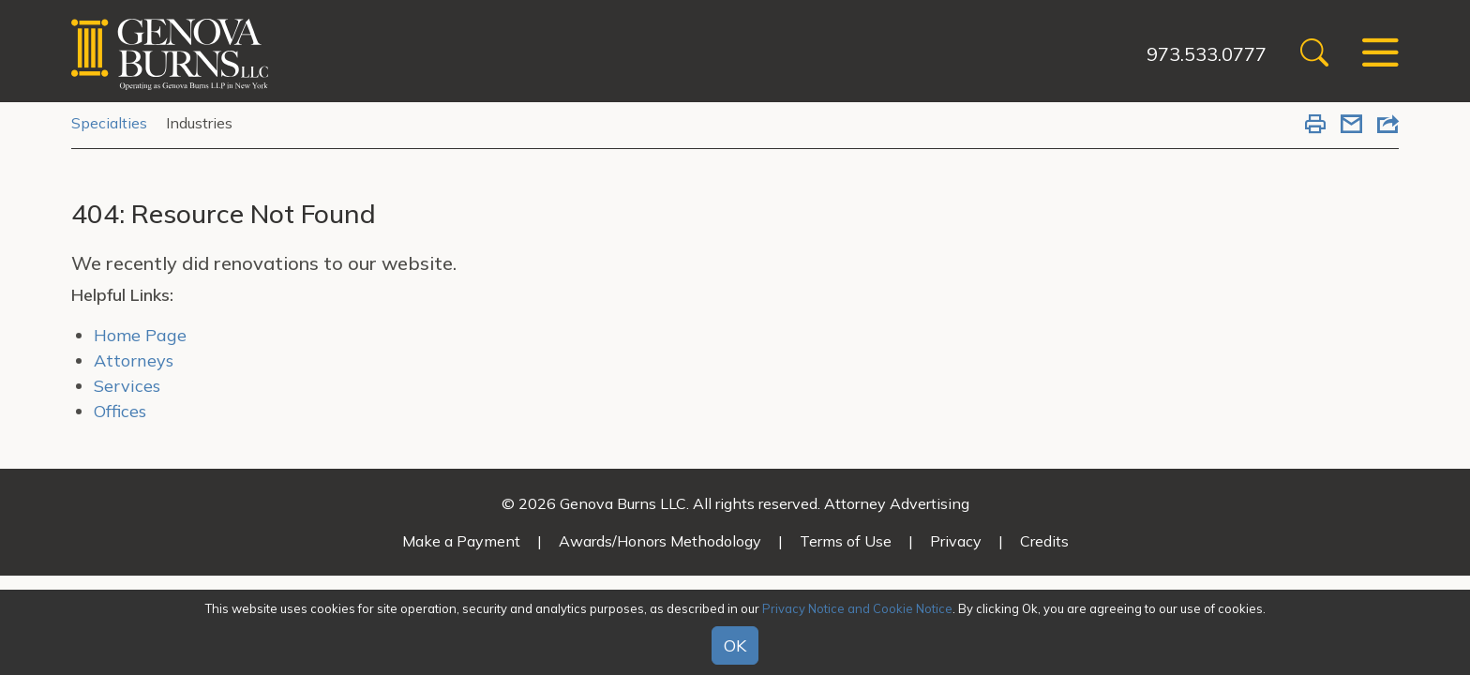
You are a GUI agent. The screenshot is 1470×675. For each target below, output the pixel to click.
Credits (1044, 541)
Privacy (956, 541)
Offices (120, 411)
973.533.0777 (1207, 54)
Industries (199, 122)
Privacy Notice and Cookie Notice (857, 608)
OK (735, 645)
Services (127, 386)
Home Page (140, 335)
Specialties (109, 122)
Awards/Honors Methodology (660, 541)
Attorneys (133, 360)
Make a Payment (461, 541)
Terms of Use (846, 541)
